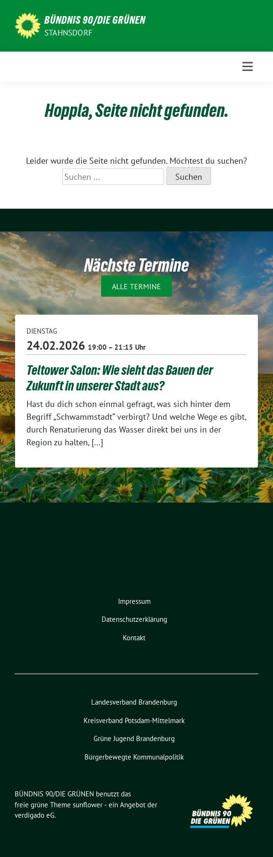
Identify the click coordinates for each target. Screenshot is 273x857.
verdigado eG (34, 815)
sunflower (87, 804)
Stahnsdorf (68, 32)
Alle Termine (136, 286)
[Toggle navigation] (247, 67)
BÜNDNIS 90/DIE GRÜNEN (94, 20)
